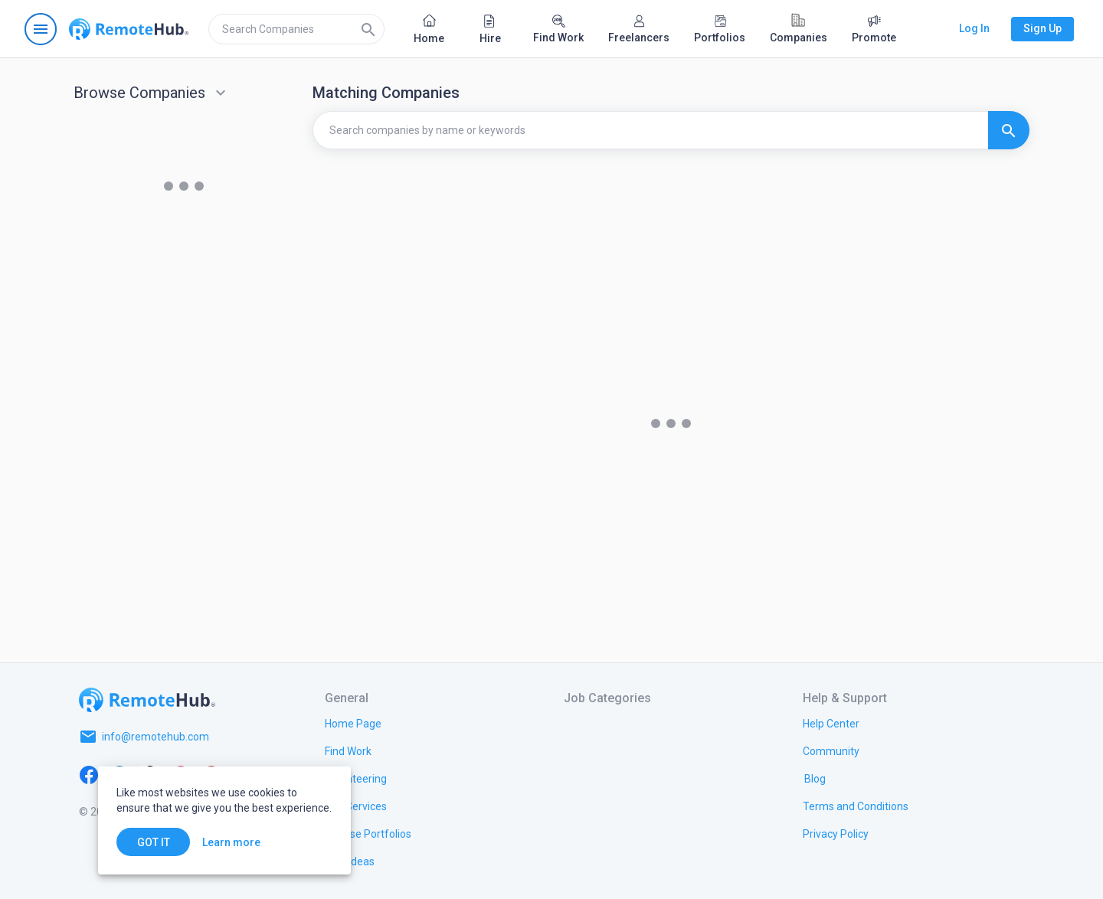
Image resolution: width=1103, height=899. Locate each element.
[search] (296, 29)
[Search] (368, 29)
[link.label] (831, 723)
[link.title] (353, 723)
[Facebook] (89, 773)
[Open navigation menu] (41, 29)
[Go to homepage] (128, 29)
